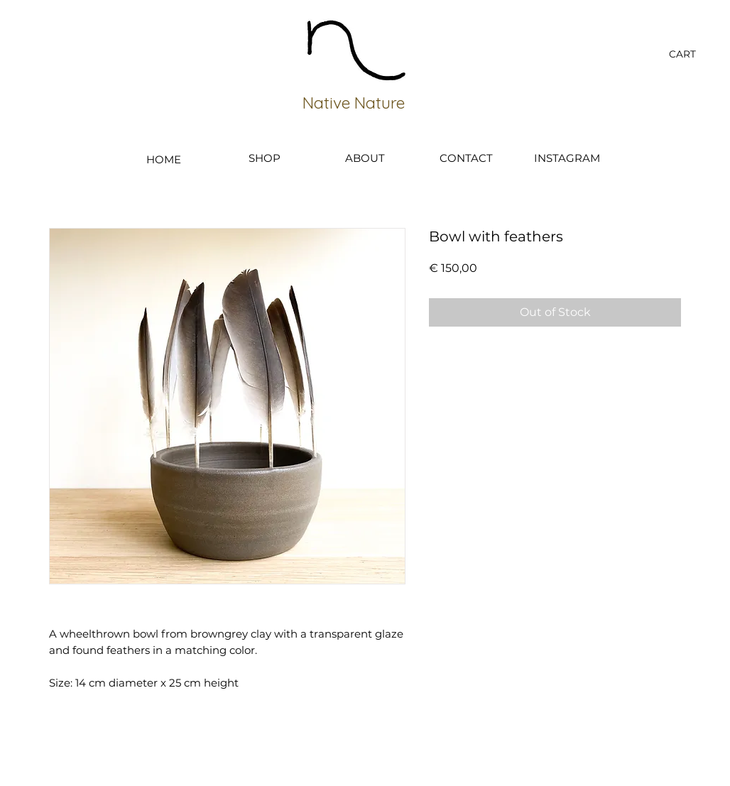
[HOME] (163, 159)
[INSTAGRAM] (566, 157)
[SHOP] (264, 157)
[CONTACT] (465, 157)
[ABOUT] (365, 157)
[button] (691, 54)
